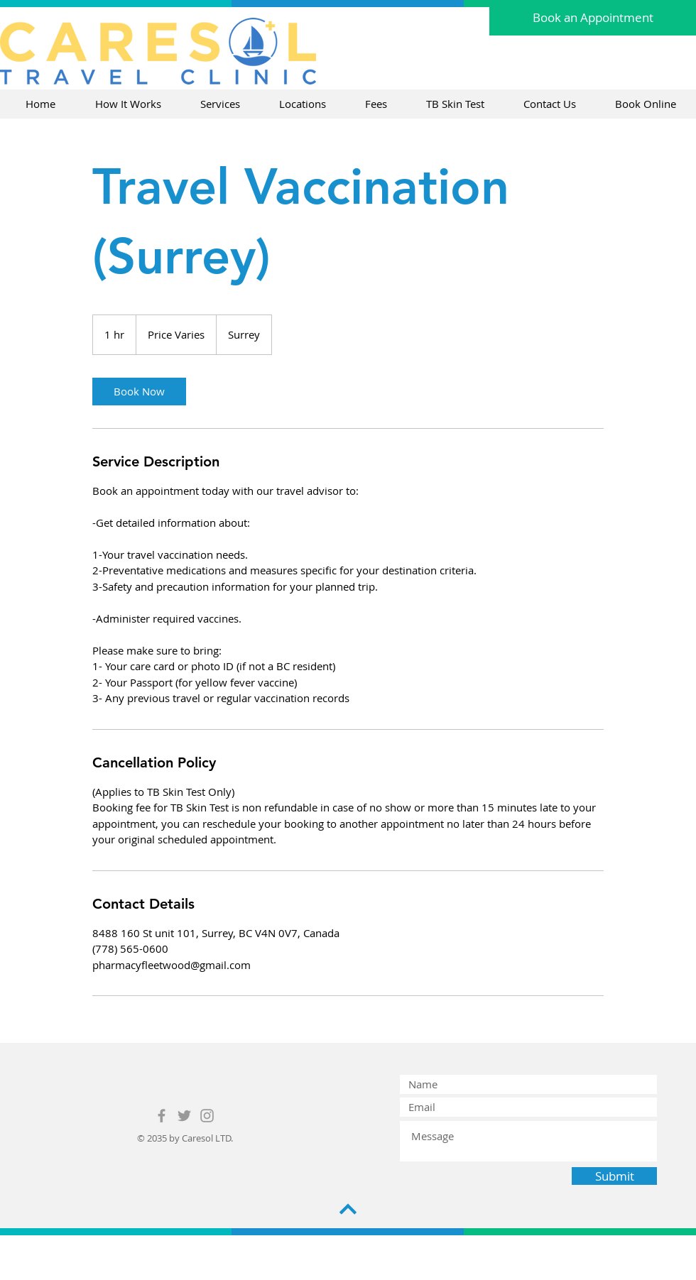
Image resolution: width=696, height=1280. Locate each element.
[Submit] (614, 1176)
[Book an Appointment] (592, 17)
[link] (139, 391)
